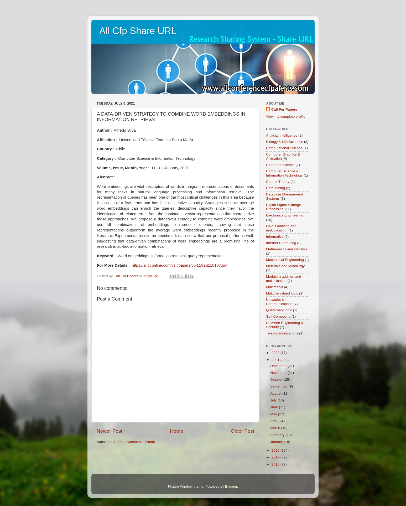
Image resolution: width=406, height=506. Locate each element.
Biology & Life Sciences (284, 142)
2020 (276, 450)
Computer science (280, 165)
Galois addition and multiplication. (281, 228)
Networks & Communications (279, 302)
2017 (276, 457)
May (274, 414)
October (277, 379)
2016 (276, 464)
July (274, 400)
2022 (276, 353)
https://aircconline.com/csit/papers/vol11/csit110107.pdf (179, 265)
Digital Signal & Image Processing (283, 207)
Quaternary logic (279, 310)
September (279, 386)
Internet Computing (281, 243)
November (279, 373)
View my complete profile (285, 116)
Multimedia (274, 287)
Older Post (242, 431)
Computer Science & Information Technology (284, 173)
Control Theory (277, 182)
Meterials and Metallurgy (285, 266)
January (277, 442)
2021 (276, 360)
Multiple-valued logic (282, 293)
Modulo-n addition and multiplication (283, 279)
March (275, 428)
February (277, 435)
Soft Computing (278, 316)
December (279, 366)
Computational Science (284, 148)
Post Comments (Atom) (136, 442)
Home (176, 431)
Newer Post (109, 431)
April (274, 421)
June (274, 407)
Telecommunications (282, 333)
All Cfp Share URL (137, 30)
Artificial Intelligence (281, 135)
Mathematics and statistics (287, 249)
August (276, 393)
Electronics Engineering (284, 215)
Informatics (274, 237)
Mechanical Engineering (285, 260)
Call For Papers (284, 109)
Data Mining (275, 188)
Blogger (231, 486)
